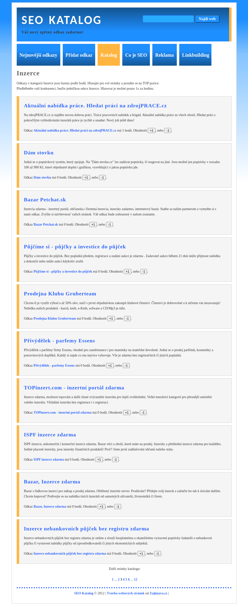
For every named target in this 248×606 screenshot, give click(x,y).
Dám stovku (39, 153)
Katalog (109, 55)
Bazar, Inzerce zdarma (52, 482)
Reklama (164, 55)
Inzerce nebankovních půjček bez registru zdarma (86, 529)
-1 (167, 130)
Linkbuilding (195, 55)
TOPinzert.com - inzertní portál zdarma (74, 388)
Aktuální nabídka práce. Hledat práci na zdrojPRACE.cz (95, 105)
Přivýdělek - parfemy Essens (59, 341)
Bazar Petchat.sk (45, 200)
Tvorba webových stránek (126, 593)
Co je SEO (136, 55)
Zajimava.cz (158, 593)
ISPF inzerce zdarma (50, 435)
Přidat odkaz (79, 55)
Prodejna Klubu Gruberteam (60, 294)
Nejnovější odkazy (38, 55)
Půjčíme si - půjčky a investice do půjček (75, 247)
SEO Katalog (62, 19)
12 (135, 579)
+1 (151, 130)
